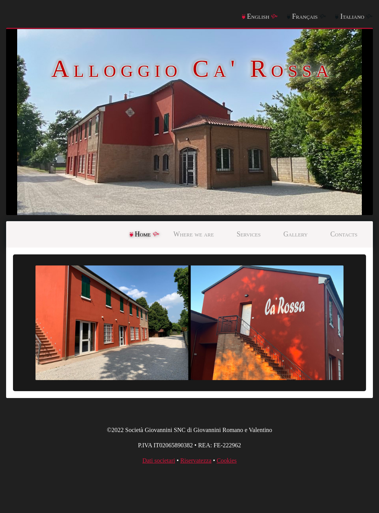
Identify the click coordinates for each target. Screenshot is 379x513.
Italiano (352, 16)
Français (305, 16)
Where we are (193, 234)
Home (143, 234)
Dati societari (158, 460)
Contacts (344, 234)
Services (249, 234)
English (258, 16)
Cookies (227, 460)
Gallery (296, 234)
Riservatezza (195, 460)
